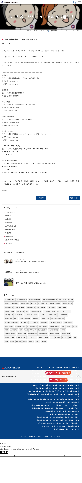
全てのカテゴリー (10, 212)
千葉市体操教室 (51, 307)
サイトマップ (74, 429)
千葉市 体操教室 (43, 334)
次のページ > (74, 198)
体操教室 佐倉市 (20, 338)
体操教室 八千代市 (9, 338)
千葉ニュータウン (31, 338)
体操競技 (70, 300)
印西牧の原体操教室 (21, 300)
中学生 (12, 341)
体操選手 (64, 338)
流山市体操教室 (34, 322)
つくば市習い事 (9, 315)
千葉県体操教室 (62, 307)
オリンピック (62, 300)
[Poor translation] (5, 452)
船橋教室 (8, 216)
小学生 (6, 341)
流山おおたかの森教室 (12, 240)
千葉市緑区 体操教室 (10, 334)
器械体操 (18, 341)
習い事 (25, 341)
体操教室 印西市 (66, 334)
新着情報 (4, 191)
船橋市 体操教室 (9, 326)
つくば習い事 (18, 315)
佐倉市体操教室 (9, 307)
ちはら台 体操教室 (9, 311)
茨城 (27, 311)
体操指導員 (41, 304)
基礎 (70, 338)
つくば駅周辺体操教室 (49, 311)
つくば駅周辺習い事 (36, 311)
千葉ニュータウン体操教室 (53, 304)
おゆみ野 (63, 330)
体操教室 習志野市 (54, 334)
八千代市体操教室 (9, 300)
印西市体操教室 (41, 307)
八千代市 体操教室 (32, 326)
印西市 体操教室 (68, 322)
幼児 (75, 338)
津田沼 (6, 330)
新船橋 (26, 330)
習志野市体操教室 (19, 307)
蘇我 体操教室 (20, 311)
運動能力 (31, 341)
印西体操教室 (44, 322)
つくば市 (41, 315)
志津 (63, 326)
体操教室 (57, 338)
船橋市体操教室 (31, 307)
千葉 (52, 338)
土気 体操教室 (8, 319)
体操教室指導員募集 (25, 319)
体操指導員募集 (25, 304)
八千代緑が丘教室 (10, 226)
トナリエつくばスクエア (30, 315)
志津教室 (8, 219)
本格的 (37, 341)
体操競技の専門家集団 (35, 300)
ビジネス (33, 304)
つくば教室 (8, 243)
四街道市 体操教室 (54, 326)
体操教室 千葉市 (22, 334)
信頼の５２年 (45, 319)
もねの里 (68, 326)
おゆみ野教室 (9, 236)
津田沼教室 (8, 223)
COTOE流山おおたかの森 (57, 319)
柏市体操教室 (24, 322)
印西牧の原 (33, 330)
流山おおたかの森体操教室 (12, 322)
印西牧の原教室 (10, 229)
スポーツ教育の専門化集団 (50, 300)
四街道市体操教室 (67, 304)
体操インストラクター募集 (12, 304)
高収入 (16, 319)
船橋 (21, 330)
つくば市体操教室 (62, 315)
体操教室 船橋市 (42, 330)
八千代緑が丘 (13, 330)
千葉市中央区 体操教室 (56, 322)
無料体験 (44, 341)
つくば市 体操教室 (51, 315)
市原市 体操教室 (32, 334)
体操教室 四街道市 (43, 338)
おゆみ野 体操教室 (53, 330)
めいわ (75, 326)
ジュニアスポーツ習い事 (63, 311)
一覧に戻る (41, 198)
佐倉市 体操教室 (43, 326)
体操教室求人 (36, 319)
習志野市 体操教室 (20, 326)
